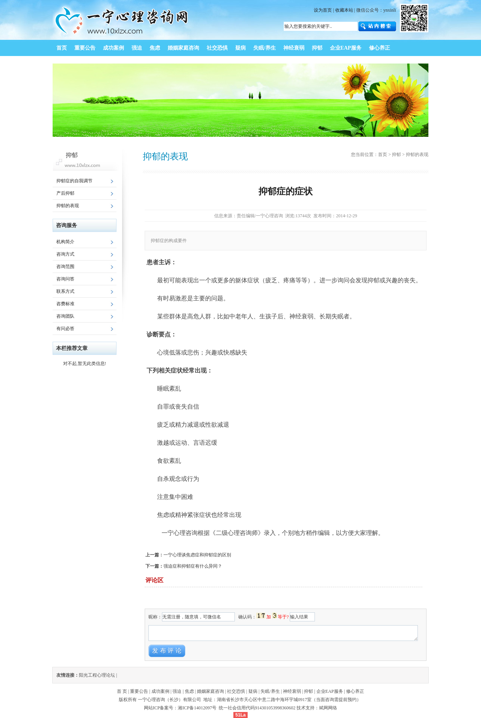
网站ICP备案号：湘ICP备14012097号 (181, 707)
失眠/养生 (270, 691)
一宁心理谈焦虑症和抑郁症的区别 (197, 554)
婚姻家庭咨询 (210, 691)
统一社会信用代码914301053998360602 (257, 707)
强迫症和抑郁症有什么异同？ (192, 566)
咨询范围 (65, 266)
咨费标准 (65, 303)
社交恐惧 (236, 691)
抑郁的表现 (67, 205)
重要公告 (139, 691)
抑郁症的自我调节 (74, 180)
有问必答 (65, 328)
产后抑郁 (65, 193)
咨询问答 (65, 279)
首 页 (122, 691)
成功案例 (160, 691)
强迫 (177, 691)
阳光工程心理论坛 (97, 675)
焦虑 (189, 691)
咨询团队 (65, 316)
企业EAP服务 (329, 691)
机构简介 (65, 241)
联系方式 (65, 291)
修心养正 (355, 691)
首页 (382, 154)
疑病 (252, 691)
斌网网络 (328, 707)
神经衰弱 (292, 691)
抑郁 (396, 154)
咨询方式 (65, 254)
